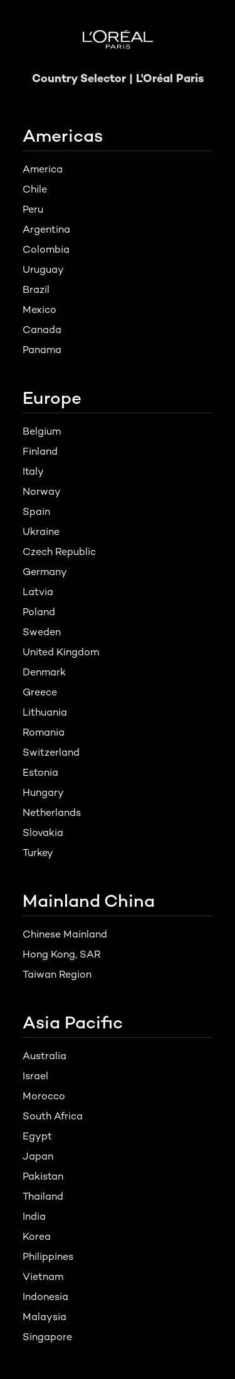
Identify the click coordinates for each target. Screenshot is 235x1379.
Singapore (47, 1337)
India (34, 1216)
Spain (36, 511)
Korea (37, 1236)
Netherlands (52, 812)
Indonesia (45, 1296)
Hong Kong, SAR (62, 954)
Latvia (38, 592)
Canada (42, 330)
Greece (40, 692)
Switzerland (51, 752)
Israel (35, 1076)
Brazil (36, 289)
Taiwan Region (57, 974)
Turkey (38, 853)
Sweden (42, 632)
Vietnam (43, 1276)
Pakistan (43, 1176)
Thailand (43, 1196)
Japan (38, 1156)
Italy (33, 471)
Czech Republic (59, 551)
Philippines (48, 1256)
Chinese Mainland (65, 934)
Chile (35, 189)
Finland (40, 451)
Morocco (44, 1096)
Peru (33, 209)
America (43, 169)
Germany (45, 572)
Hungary (43, 792)
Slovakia (43, 832)
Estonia (40, 772)
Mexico (39, 309)
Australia (44, 1056)
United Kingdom (61, 652)
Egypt (37, 1136)
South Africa (53, 1116)
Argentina (46, 229)
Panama (42, 350)
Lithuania (45, 712)
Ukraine (41, 531)
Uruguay (43, 269)
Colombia (46, 249)
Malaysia (44, 1317)
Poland (39, 612)
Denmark (44, 672)
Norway (42, 491)
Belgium (42, 431)
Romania (44, 732)
